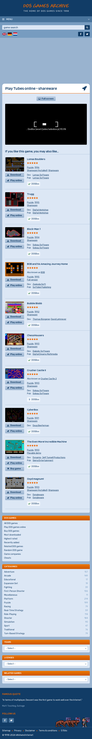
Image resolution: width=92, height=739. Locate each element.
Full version (32, 280)
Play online (16, 180)
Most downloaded (12, 535)
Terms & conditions (48, 730)
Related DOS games (13, 546)
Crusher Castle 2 (49, 378)
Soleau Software (41, 245)
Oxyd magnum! (35, 478)
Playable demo (34, 453)
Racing (46, 606)
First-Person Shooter (46, 591)
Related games (12, 673)
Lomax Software (41, 175)
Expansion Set (46, 583)
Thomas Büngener (41, 319)
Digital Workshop (40, 210)
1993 (36, 344)
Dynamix (37, 457)
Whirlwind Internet (24, 735)
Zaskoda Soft (39, 284)
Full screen (48, 98)
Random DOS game (13, 550)
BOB (43, 272)
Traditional (46, 629)
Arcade (46, 575)
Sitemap (6, 730)
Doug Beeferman (41, 425)
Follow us (9, 713)
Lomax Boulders (36, 159)
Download (15, 175)
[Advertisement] (46, 58)
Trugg (30, 193)
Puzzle (30, 167)
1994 (36, 237)
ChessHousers (35, 335)
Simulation (46, 622)
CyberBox (32, 409)
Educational (46, 579)
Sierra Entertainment (43, 460)
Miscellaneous (46, 595)
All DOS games (11, 523)
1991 (36, 418)
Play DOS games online (15, 527)
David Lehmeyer (58, 319)
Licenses (9, 657)
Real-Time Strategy (46, 610)
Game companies (12, 554)
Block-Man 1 (34, 228)
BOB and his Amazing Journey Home (47, 263)
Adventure (46, 571)
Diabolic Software (41, 351)
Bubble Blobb (34, 303)
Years (7, 642)
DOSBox (35, 254)
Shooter (46, 618)
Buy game (15, 468)
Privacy (17, 730)
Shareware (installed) (37, 170)
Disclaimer (30, 730)
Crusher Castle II (36, 370)
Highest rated (10, 538)
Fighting (46, 587)
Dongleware (38, 494)
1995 (36, 202)
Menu (9, 19)
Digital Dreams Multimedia (45, 354)
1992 (36, 312)
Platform (46, 598)
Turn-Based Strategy (46, 633)
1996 (36, 167)
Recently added (11, 542)
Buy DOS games (11, 531)
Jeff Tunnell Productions (53, 457)
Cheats (7, 558)
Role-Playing (46, 614)
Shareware (53, 170)
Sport (46, 625)
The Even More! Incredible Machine (47, 441)
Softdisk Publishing (42, 287)
